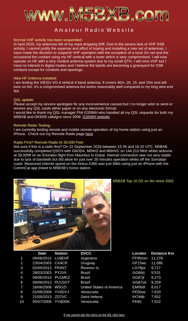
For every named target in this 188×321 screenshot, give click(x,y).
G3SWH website (96, 117)
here (89, 134)
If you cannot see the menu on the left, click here (94, 314)
